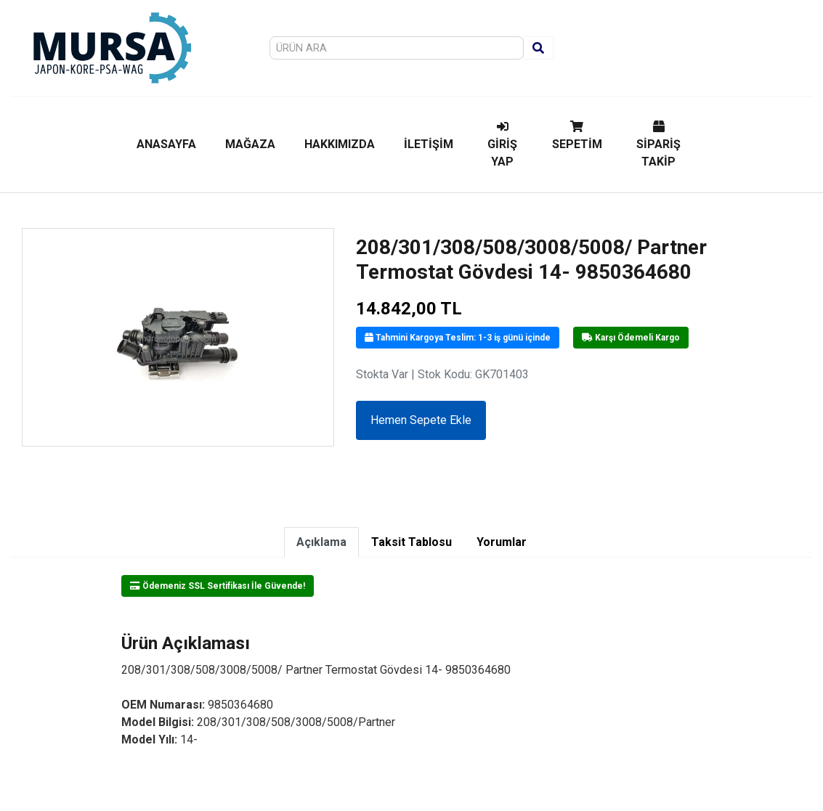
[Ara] (538, 48)
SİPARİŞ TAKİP (658, 144)
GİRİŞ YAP (502, 144)
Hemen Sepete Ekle (420, 420)
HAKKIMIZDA (339, 144)
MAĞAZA (250, 144)
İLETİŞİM (428, 144)
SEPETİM (577, 136)
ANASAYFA (166, 144)
